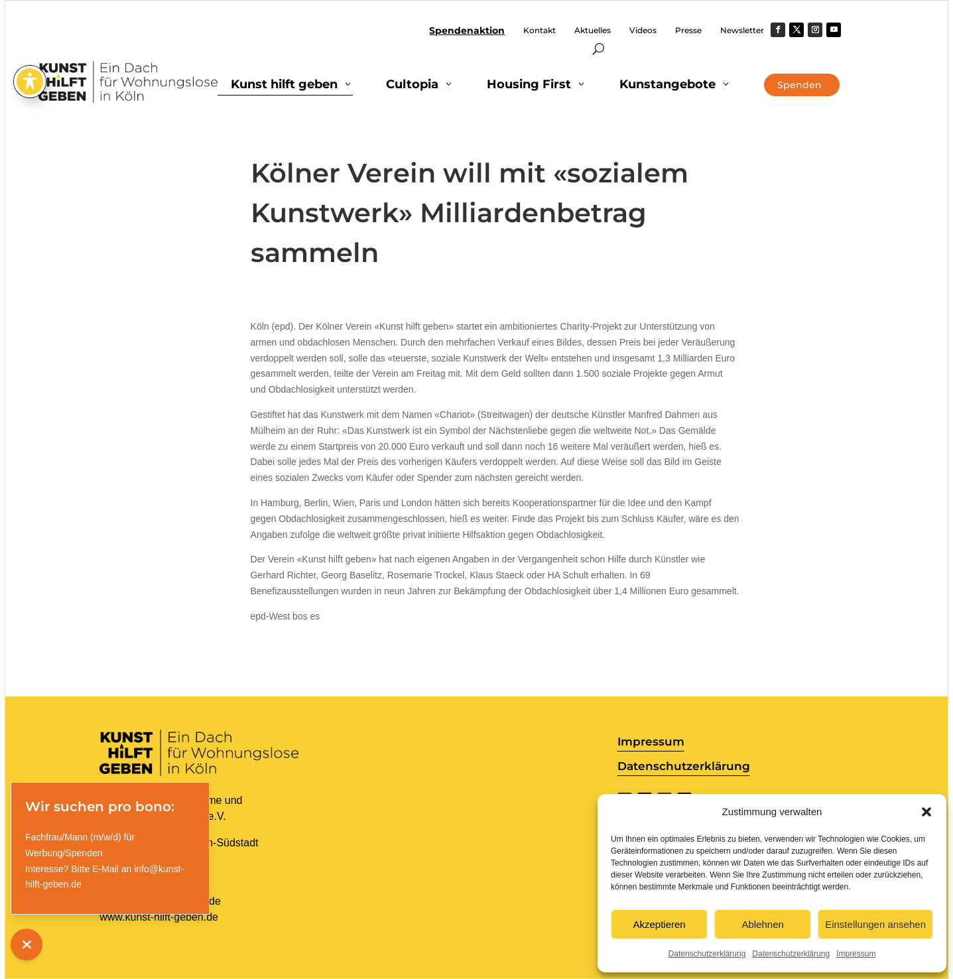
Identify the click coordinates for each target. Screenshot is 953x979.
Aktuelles (592, 30)
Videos (643, 30)
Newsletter (742, 30)
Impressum (855, 953)
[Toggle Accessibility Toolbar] (30, 36)
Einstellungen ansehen (875, 924)
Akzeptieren (659, 924)
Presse (688, 30)
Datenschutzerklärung (707, 953)
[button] (926, 811)
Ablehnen (762, 924)
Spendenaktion (467, 31)
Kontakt (539, 30)
